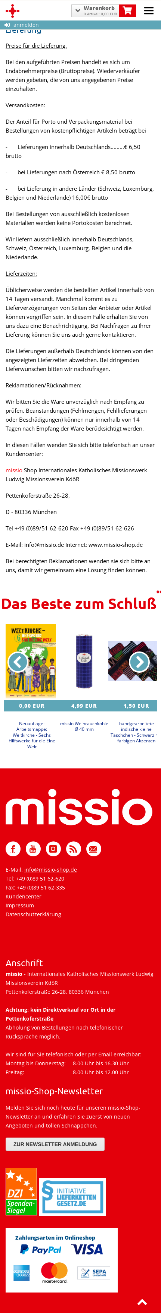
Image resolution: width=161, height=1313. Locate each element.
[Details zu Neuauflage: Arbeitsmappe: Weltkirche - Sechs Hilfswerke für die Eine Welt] (32, 661)
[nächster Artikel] (139, 662)
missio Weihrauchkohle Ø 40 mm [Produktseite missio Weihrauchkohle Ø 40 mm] (84, 726)
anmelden (21, 24)
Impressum (20, 905)
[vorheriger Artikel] (17, 662)
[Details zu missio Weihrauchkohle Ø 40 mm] (84, 661)
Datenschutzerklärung (33, 914)
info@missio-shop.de (50, 869)
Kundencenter (23, 896)
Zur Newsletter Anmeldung (55, 1144)
